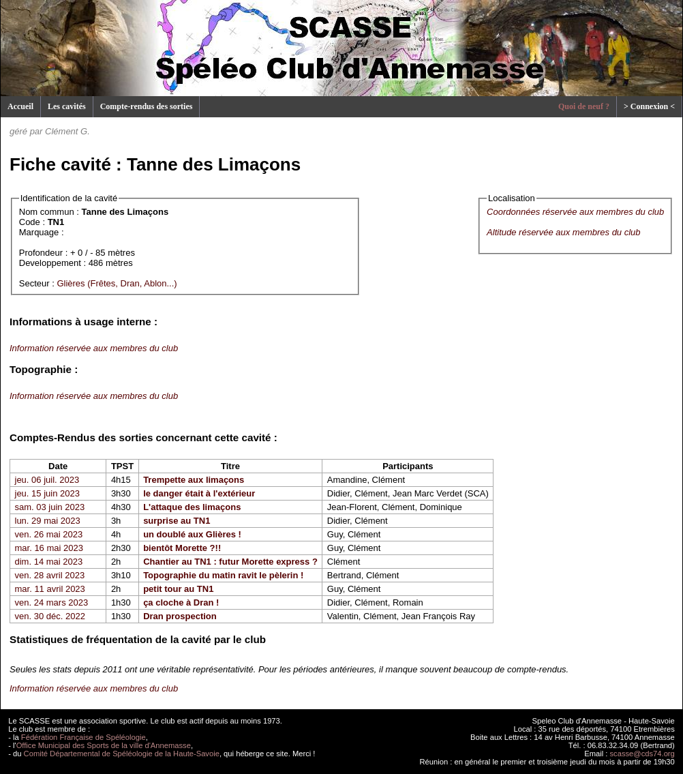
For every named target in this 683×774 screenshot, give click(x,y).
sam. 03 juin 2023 (50, 507)
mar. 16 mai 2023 (49, 548)
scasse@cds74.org (642, 753)
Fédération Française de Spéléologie (83, 737)
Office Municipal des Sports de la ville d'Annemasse (103, 745)
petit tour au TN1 (178, 589)
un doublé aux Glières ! (192, 534)
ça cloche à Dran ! (181, 602)
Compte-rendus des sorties (146, 106)
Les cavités (67, 106)
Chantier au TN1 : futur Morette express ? (230, 561)
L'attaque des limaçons (192, 507)
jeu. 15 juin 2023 (47, 493)
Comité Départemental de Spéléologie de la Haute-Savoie (121, 753)
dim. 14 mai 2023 (49, 561)
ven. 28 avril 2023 (50, 575)
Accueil (20, 106)
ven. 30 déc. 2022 (50, 616)
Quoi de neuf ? (583, 106)
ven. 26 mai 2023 (49, 534)
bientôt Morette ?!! (182, 548)
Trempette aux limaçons (193, 480)
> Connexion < (649, 106)
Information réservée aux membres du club (94, 348)
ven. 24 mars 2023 (52, 602)
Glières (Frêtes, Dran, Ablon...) (117, 283)
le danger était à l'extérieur (199, 493)
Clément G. (67, 131)
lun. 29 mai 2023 (47, 521)
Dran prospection (180, 616)
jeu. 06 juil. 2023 (47, 480)
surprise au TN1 (176, 521)
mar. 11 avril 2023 (50, 589)
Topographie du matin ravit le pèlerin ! (223, 575)
